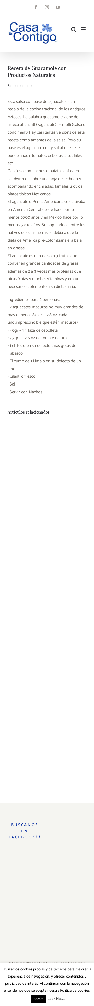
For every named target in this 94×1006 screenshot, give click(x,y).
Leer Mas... (56, 999)
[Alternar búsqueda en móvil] (73, 29)
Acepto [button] (38, 999)
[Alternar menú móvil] (83, 29)
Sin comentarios (20, 86)
